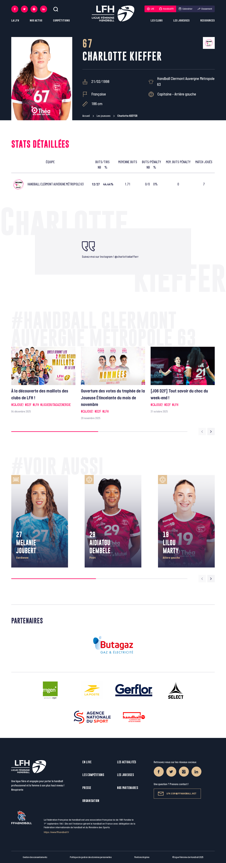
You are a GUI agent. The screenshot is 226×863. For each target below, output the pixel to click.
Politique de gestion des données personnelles (90, 857)
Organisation (90, 800)
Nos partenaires (127, 788)
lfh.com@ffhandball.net (177, 793)
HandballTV (166, 8)
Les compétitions (93, 775)
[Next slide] (211, 431)
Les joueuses (181, 20)
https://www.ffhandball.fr (56, 832)
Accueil (86, 116)
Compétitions (61, 20)
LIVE (150, 8)
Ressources (207, 20)
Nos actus (36, 20)
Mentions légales (141, 857)
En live (86, 762)
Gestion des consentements (35, 857)
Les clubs (157, 20)
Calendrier (185, 8)
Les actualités (126, 762)
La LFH (15, 20)
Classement (205, 8)
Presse (86, 788)
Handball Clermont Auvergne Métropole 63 (186, 81)
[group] (43, 380)
